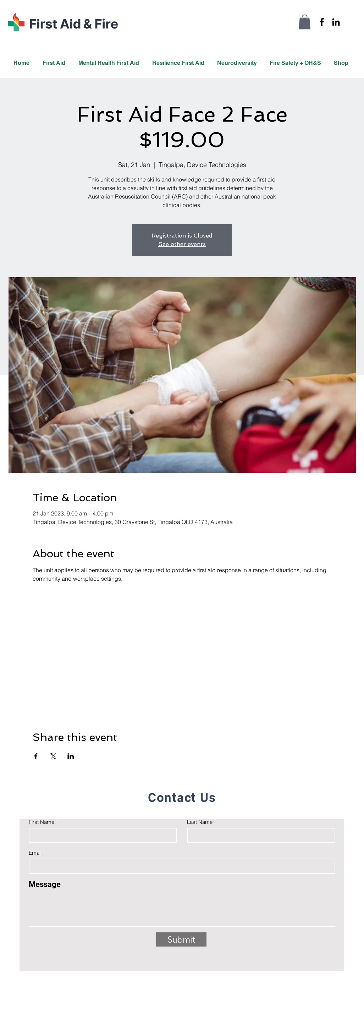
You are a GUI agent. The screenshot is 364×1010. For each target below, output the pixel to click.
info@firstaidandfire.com (297, 974)
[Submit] (181, 939)
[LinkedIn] (336, 22)
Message (45, 884)
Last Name (200, 822)
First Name (41, 822)
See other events (182, 244)
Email (35, 852)
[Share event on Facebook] (36, 756)
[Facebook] (321, 22)
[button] (304, 22)
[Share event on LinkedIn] (70, 756)
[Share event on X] (53, 756)
